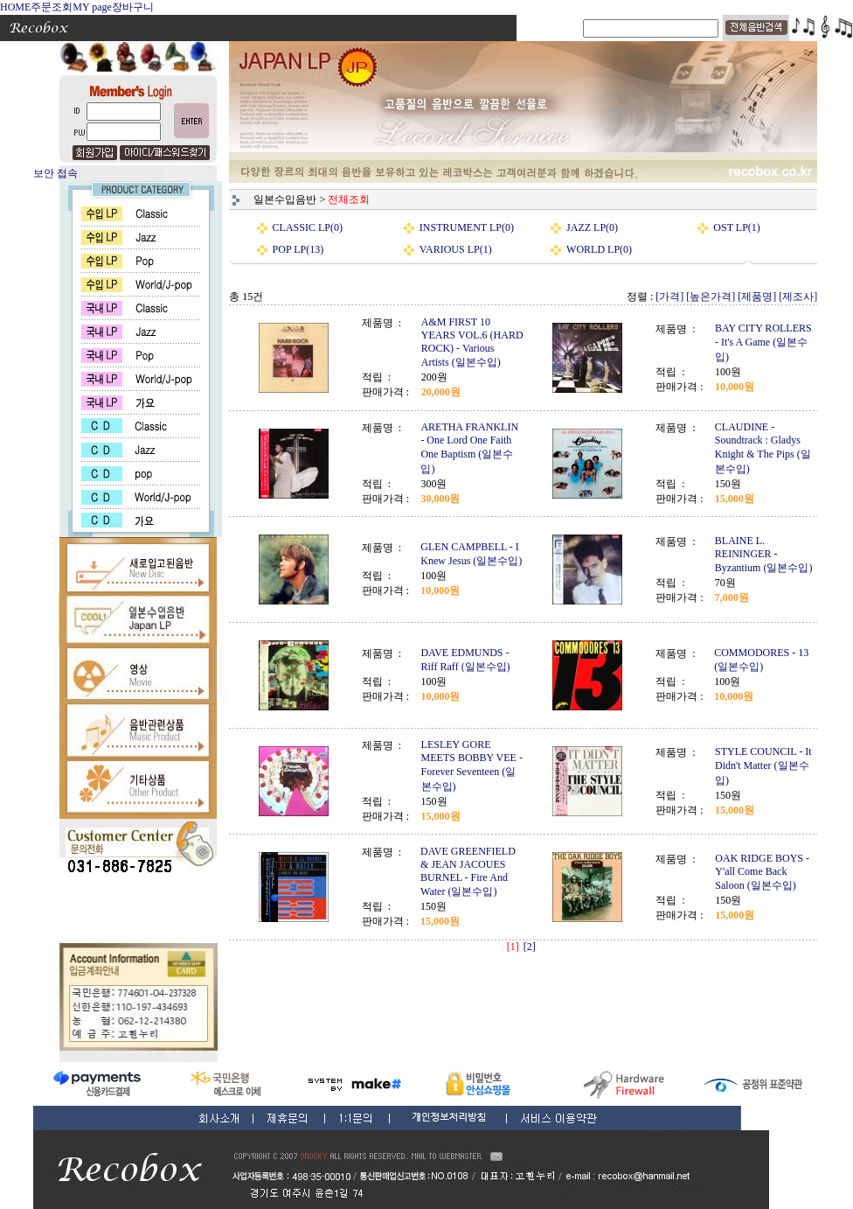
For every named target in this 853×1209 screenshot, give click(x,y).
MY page (92, 7)
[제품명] (757, 296)
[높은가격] (710, 296)
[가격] (669, 296)
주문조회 (52, 7)
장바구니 (133, 7)
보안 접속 (55, 173)
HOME (15, 7)
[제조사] (798, 296)
